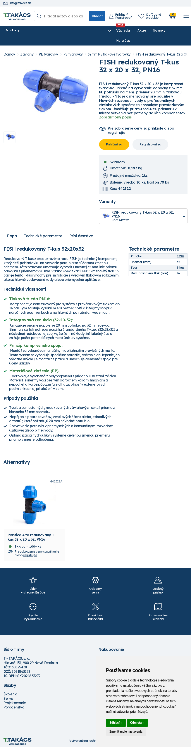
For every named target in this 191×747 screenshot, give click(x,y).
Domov (9, 44)
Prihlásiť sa (114, 134)
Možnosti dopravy (112, 654)
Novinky (105, 30)
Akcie (88, 30)
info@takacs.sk (17, 3)
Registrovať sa (150, 134)
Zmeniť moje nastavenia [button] (126, 731)
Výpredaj (69, 30)
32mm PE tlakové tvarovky (109, 44)
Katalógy (126, 30)
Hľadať (97, 16)
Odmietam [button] (137, 722)
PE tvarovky (48, 44)
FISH (180, 246)
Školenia (10, 690)
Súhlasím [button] (116, 722)
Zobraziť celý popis (115, 107)
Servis (8, 695)
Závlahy (26, 44)
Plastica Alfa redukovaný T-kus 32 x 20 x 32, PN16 (31, 533)
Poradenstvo (13, 703)
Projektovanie (14, 699)
